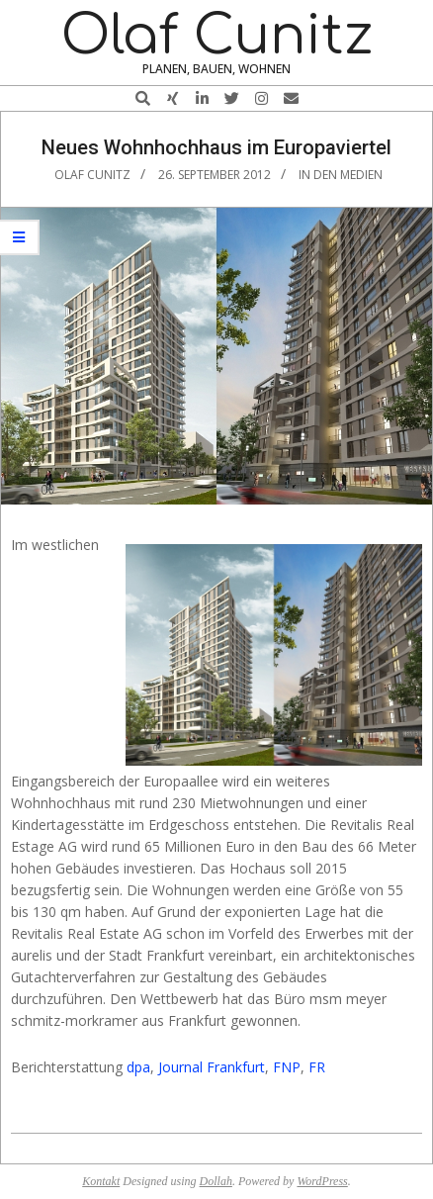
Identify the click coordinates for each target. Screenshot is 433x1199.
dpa (138, 1067)
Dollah (216, 1181)
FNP (287, 1067)
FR (316, 1067)
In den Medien (341, 174)
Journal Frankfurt (211, 1067)
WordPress (322, 1181)
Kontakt (101, 1181)
